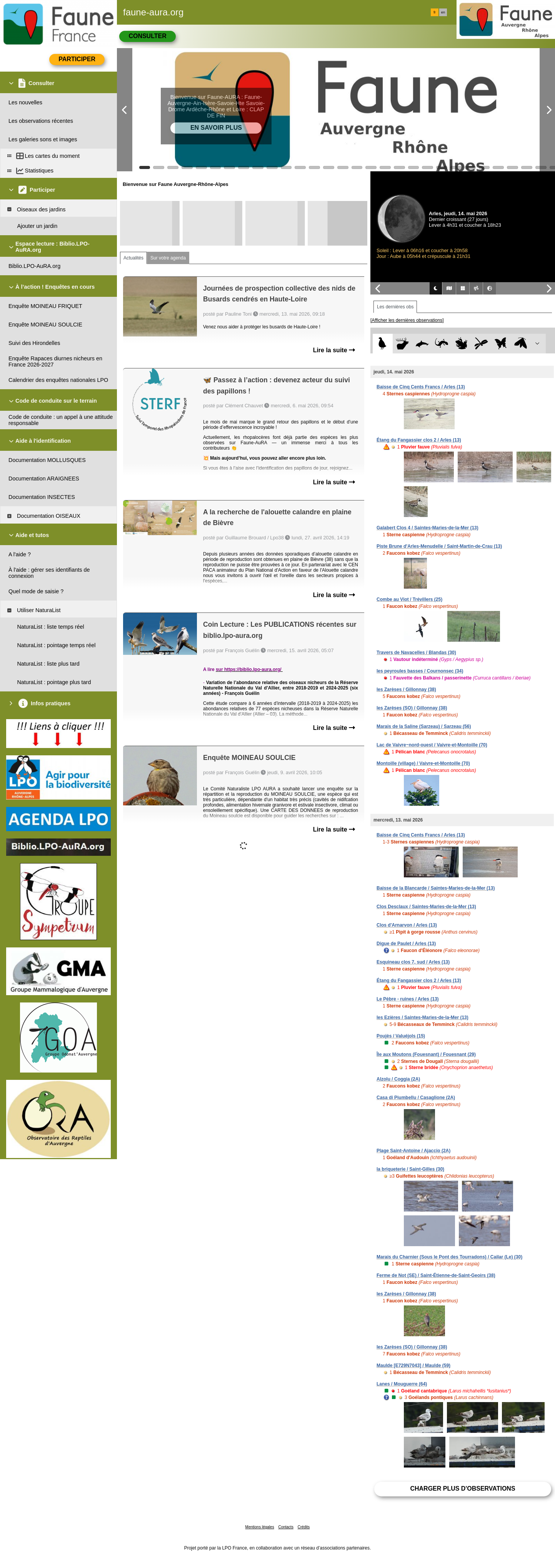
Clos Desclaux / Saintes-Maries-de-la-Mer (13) (426, 906)
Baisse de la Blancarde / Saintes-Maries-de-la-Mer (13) (436, 888)
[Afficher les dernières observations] (407, 320)
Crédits (304, 1527)
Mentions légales (259, 1527)
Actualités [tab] (133, 258)
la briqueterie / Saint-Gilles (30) (410, 1169)
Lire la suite (334, 350)
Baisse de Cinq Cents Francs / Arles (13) (421, 387)
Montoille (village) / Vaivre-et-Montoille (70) (423, 763)
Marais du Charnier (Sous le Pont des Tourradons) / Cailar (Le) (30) (449, 1257)
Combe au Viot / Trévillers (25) (409, 599)
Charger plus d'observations (462, 1488)
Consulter (147, 36)
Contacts (285, 1527)
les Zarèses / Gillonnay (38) (406, 689)
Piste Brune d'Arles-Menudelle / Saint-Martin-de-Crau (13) (439, 546)
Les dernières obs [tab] (395, 307)
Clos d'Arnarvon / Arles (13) (407, 925)
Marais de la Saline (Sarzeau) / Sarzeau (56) (424, 726)
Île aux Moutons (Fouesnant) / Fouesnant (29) (426, 1054)
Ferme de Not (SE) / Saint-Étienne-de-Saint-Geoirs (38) (436, 1275)
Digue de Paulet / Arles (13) (406, 943)
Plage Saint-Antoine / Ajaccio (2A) (413, 1150)
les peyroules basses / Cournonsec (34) (420, 671)
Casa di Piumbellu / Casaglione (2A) (416, 1097)
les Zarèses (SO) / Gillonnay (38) (412, 708)
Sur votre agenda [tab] (168, 258)
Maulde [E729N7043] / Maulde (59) (413, 1365)
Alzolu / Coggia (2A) (398, 1079)
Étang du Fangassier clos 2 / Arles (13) (419, 440)
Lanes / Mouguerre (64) (402, 1384)
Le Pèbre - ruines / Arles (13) (408, 999)
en (443, 12)
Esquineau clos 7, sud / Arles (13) (413, 962)
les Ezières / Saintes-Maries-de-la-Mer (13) (422, 1017)
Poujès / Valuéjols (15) (401, 1036)
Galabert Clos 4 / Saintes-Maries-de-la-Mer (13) (427, 527)
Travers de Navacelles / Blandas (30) (416, 652)
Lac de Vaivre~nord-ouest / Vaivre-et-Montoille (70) (432, 745)
